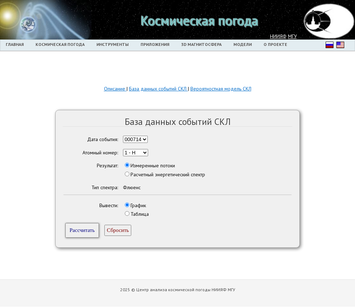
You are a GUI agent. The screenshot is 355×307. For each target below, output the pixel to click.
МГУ (292, 36)
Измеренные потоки (153, 165)
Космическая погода (60, 44)
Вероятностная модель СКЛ (220, 88)
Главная (15, 44)
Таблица (140, 214)
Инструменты (112, 44)
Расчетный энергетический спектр (168, 174)
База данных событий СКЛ (158, 88)
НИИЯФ (278, 36)
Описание (115, 88)
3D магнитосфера (201, 44)
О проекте (275, 44)
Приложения (155, 44)
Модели (242, 44)
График (138, 205)
